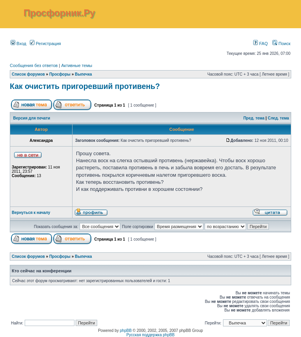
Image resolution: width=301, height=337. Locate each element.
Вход (18, 43)
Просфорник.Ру (59, 13)
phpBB (126, 330)
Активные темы (76, 65)
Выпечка (83, 74)
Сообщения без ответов (34, 65)
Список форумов (28, 74)
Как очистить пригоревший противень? (85, 86)
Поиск (281, 43)
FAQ (260, 43)
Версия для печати (31, 118)
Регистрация (45, 43)
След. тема (278, 118)
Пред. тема (254, 118)
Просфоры (60, 74)
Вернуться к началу (31, 212)
